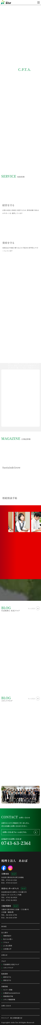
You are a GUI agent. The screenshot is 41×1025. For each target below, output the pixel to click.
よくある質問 (7, 946)
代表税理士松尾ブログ (11, 964)
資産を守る (7, 980)
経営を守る (7, 977)
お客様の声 (7, 949)
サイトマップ (5, 1018)
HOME (4, 926)
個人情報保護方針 (16, 1018)
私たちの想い (8, 939)
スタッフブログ (8, 968)
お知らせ (4, 955)
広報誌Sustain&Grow (11, 993)
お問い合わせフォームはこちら (14, 832)
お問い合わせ (6, 1006)
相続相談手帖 (8, 996)
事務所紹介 (7, 936)
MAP (14, 874)
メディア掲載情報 (9, 999)
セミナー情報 (7, 990)
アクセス (6, 942)
